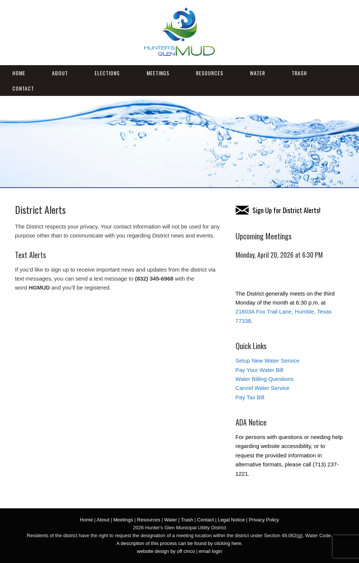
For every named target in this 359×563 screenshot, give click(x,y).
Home (18, 73)
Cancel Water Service (263, 388)
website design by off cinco (166, 551)
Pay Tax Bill (250, 397)
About (60, 73)
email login (210, 551)
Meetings (158, 73)
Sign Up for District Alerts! (286, 210)
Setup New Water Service (268, 360)
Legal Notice (231, 520)
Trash (299, 73)
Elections (107, 73)
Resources (209, 73)
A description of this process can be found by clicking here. (179, 543)
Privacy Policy (264, 520)
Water (257, 73)
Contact (23, 88)
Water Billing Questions (265, 379)
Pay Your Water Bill (259, 370)
